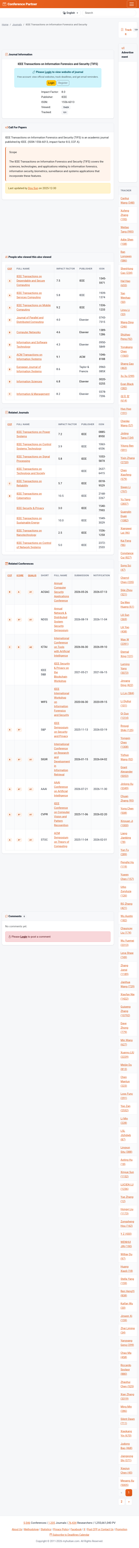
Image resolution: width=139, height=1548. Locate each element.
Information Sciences (29, 381)
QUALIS (32, 575)
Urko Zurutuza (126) (126, 891)
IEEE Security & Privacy (30, 508)
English (69, 13)
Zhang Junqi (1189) (125, 970)
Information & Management (33, 394)
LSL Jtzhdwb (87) (126, 1135)
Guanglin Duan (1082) (126, 516)
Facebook (76, 1529)
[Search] (109, 13)
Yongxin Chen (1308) (125, 742)
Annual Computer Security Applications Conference (61, 592)
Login (48, 72)
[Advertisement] (58, 883)
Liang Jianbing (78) (126, 838)
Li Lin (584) (127, 693)
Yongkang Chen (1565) (127, 351)
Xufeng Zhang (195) (125, 215)
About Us (17, 1529)
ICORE (20, 575)
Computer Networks (29, 332)
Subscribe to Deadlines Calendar (69, 1534)
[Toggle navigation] (131, 4)
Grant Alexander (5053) (127, 772)
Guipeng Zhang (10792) (126, 1011)
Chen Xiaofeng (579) (126, 475)
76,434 (72, 1522)
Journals (17, 24)
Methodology (31, 1529)
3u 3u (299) (127, 376)
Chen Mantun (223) (125, 1081)
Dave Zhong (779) (124, 1028)
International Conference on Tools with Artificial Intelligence (62, 647)
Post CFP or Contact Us (100, 1529)
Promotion (121, 1529)
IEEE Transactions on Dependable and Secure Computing (31, 281)
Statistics (46, 1529)
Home (5, 24)
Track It (129, 30)
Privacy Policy (61, 1529)
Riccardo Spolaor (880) (126, 1370)
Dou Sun (33, 188)
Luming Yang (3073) (125, 668)
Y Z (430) (126, 1233)
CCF (10, 268)
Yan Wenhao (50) (125, 298)
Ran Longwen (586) (126, 256)
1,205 (51, 1522)
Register (62, 82)
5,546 (26, 1522)
